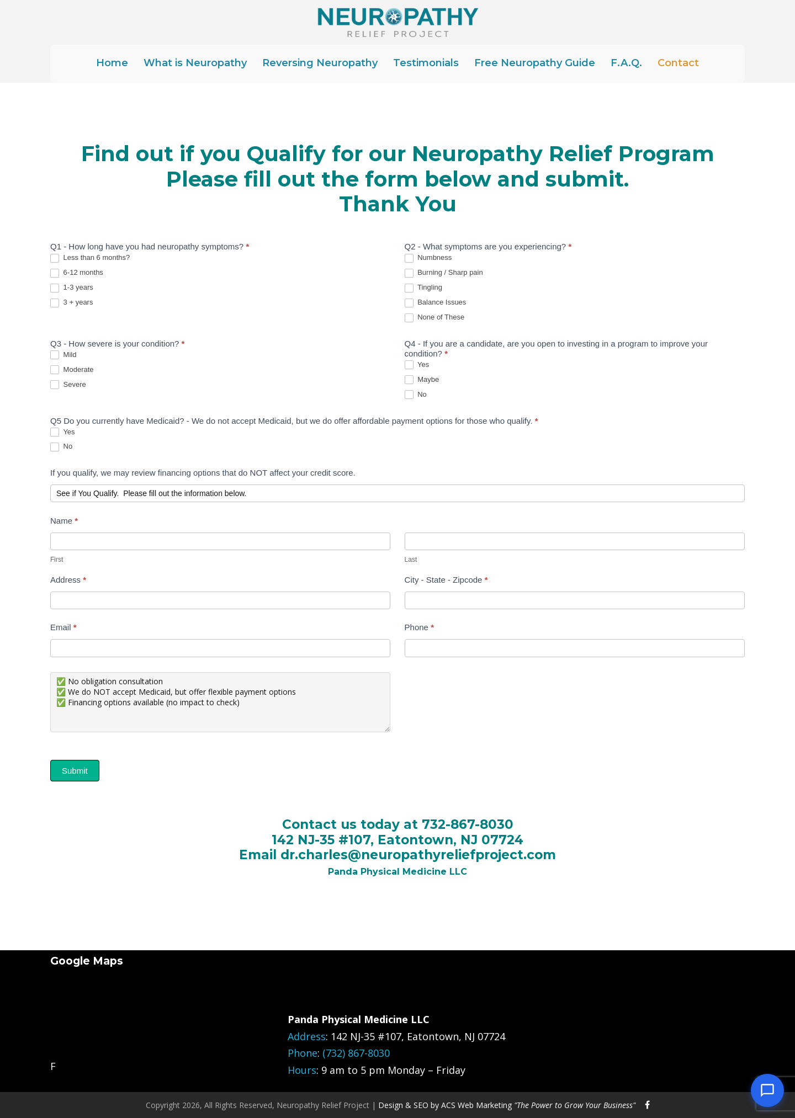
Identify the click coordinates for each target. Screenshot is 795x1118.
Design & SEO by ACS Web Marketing (506, 1105)
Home (112, 63)
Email (63, 627)
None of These (435, 317)
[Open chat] (767, 1090)
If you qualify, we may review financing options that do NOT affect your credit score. (203, 472)
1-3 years (71, 287)
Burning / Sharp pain (444, 273)
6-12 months (76, 273)
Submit (75, 770)
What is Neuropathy (195, 63)
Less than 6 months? (90, 258)
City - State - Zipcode (446, 579)
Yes (417, 365)
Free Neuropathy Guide (534, 63)
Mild (63, 355)
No (416, 395)
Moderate (72, 370)
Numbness (428, 258)
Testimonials (426, 63)
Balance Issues (436, 302)
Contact (678, 63)
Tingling (423, 287)
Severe (68, 385)
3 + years (71, 302)
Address (68, 579)
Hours (302, 1070)
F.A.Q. (626, 63)
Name (64, 520)
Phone (419, 627)
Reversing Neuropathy (320, 63)
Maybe (422, 380)
